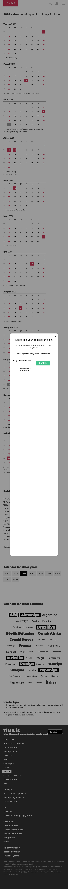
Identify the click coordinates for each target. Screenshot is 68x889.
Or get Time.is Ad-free (22, 361)
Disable (43, 363)
